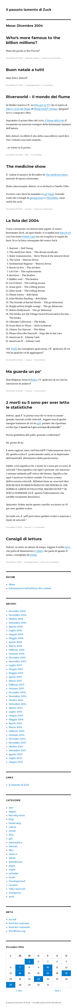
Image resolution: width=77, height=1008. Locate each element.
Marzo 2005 (15, 680)
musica (36, 58)
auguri (12, 811)
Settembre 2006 (17, 622)
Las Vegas (48, 194)
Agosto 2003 (15, 754)
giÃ (39, 423)
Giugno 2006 (16, 634)
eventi (12, 830)
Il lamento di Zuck (19, 784)
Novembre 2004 (17, 696)
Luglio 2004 (15, 711)
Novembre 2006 (17, 615)
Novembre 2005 (17, 661)
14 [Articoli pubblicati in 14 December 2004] (20, 973)
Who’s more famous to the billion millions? (33, 40)
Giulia (33, 554)
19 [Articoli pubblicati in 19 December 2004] (66, 973)
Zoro (67, 547)
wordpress (15, 892)
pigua (12, 865)
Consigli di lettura (24, 538)
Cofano (39, 551)
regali (12, 869)
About (12, 584)
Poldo (14, 348)
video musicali (17, 888)
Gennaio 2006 (16, 653)
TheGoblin (52, 198)
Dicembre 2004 (17, 692)
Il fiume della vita (54, 120)
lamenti (28, 58)
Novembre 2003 (17, 742)
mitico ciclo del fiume (18, 109)
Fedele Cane (29, 236)
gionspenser (37, 198)
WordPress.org (17, 931)
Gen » (58, 990)
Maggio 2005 (16, 673)
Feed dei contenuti (19, 923)
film (11, 834)
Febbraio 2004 (17, 731)
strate (12, 877)
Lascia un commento (51, 58)
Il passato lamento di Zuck (28, 10)
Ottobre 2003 (16, 746)
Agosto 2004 (16, 707)
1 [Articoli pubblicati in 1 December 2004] (29, 961)
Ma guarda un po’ (23, 371)
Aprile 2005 (15, 677)
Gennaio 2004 (16, 735)
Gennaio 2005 (16, 688)
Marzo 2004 (15, 727)
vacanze (13, 885)
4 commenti (47, 85)
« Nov (19, 990)
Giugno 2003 (16, 762)
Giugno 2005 (16, 669)
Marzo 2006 (15, 646)
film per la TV (42, 105)
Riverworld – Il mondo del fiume (38, 96)
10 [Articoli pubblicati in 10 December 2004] (47, 967)
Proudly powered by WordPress (46, 1003)
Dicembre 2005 (17, 657)
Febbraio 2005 (16, 684)
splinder (13, 873)
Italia (34, 379)
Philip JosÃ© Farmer (45, 109)
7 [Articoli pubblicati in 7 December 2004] (20, 967)
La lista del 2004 (22, 220)
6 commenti (39, 360)
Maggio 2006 (16, 638)
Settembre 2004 (17, 704)
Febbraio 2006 (17, 649)
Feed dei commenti (19, 927)
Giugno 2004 (16, 715)
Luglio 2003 (15, 758)
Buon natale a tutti (25, 69)
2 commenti (36, 155)
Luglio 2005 (15, 665)
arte (11, 807)
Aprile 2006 (15, 642)
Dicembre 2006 (17, 611)
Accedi (12, 919)
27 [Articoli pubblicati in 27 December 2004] (10, 984)
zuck (11, 896)
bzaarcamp (15, 823)
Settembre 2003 (17, 750)
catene (12, 827)
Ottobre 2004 (16, 700)
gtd (10, 838)
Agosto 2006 (16, 626)
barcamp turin (17, 815)
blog (11, 819)
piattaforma (15, 861)
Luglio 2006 (15, 630)
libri (26, 155)
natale (12, 858)
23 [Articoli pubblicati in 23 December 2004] (38, 979)
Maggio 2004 (16, 719)
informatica (15, 842)
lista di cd (65, 232)
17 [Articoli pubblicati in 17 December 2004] (48, 973)
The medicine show (26, 166)
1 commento (40, 391)
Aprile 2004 (15, 723)
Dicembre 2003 (17, 738)
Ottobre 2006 (16, 618)
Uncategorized (32, 85)
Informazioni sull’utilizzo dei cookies (30, 588)
